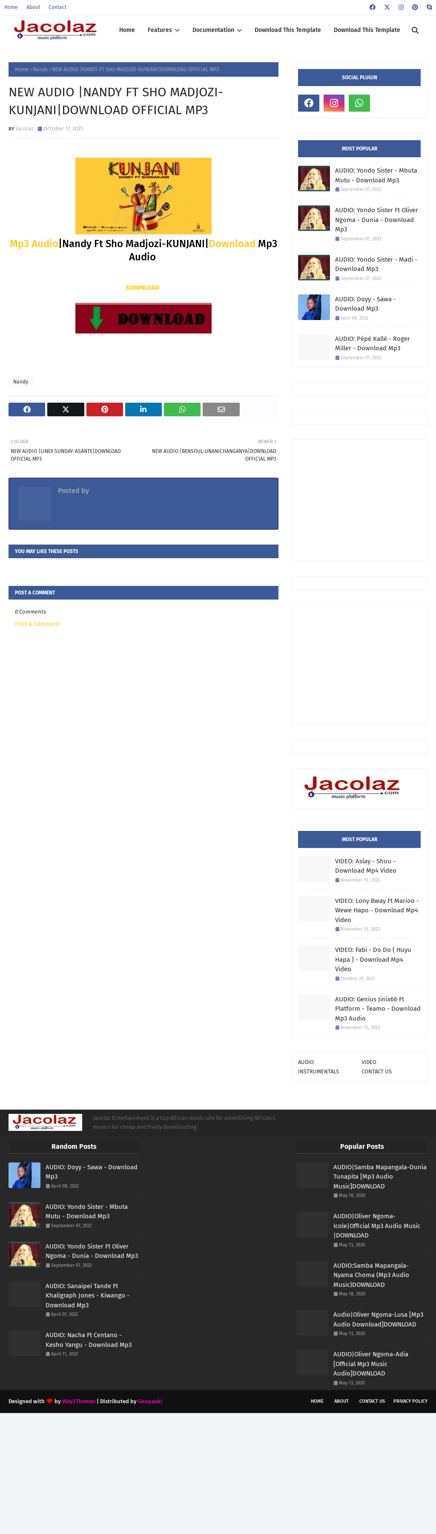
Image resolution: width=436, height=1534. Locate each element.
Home (11, 7)
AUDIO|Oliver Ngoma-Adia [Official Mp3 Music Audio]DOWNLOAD (370, 1363)
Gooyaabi (150, 1401)
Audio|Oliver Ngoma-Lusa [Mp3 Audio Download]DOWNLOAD (378, 1319)
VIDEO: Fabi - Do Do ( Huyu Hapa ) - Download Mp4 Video (373, 959)
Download (232, 244)
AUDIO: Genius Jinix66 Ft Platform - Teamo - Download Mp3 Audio (378, 1008)
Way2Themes (78, 1401)
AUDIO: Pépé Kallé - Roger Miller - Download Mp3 (372, 343)
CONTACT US (376, 1071)
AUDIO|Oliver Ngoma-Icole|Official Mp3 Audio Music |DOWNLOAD (376, 1225)
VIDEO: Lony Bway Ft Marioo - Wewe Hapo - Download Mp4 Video (377, 910)
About (33, 7)
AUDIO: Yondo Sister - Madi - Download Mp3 (376, 264)
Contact (57, 7)
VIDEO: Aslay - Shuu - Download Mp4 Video (365, 866)
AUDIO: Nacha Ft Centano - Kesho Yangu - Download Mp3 (89, 1340)
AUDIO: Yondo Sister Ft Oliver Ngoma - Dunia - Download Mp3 (376, 219)
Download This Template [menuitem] (288, 30)
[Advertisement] (367, 499)
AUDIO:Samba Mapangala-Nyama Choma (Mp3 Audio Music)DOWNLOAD (371, 1275)
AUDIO (306, 1062)
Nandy (40, 69)
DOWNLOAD (143, 287)
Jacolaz (25, 128)
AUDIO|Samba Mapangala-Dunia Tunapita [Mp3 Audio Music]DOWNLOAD (380, 1176)
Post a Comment (37, 624)
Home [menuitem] (127, 30)
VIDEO (368, 1062)
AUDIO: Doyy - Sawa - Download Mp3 (365, 304)
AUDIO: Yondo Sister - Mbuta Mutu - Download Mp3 (376, 175)
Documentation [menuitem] (213, 30)
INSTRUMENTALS (318, 1071)
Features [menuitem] (160, 30)
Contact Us (372, 1401)
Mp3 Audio (34, 244)
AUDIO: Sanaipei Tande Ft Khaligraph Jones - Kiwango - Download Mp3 (87, 1295)
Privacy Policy (410, 1401)
